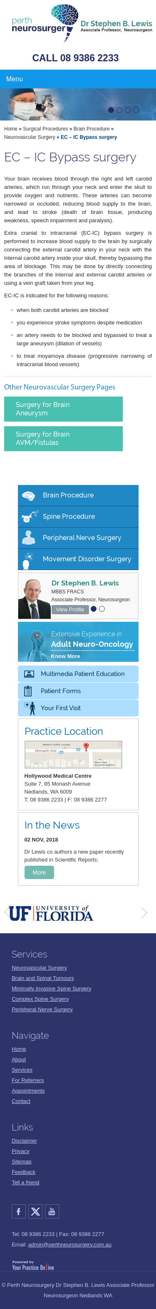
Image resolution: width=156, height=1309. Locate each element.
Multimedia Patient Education (83, 674)
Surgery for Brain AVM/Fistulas (42, 438)
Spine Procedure (69, 516)
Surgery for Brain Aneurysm (42, 409)
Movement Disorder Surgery (87, 559)
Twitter (36, 1211)
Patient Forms (61, 691)
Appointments (28, 1091)
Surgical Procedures (45, 129)
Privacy (21, 1151)
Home (10, 129)
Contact (21, 1101)
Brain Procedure (92, 129)
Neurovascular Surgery (29, 137)
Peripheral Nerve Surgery (82, 538)
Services (22, 1070)
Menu (14, 79)
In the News (52, 825)
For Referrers (28, 1080)
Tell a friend (25, 1182)
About (19, 1059)
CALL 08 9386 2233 (75, 58)
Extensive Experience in (92, 645)
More (39, 872)
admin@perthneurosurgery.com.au (69, 1244)
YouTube (53, 1211)
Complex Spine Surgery (40, 999)
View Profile (70, 609)
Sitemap (22, 1161)
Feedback (23, 1172)
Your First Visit (61, 708)
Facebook (20, 1211)
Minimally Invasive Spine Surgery (51, 988)
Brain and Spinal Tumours (43, 978)
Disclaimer (24, 1141)
